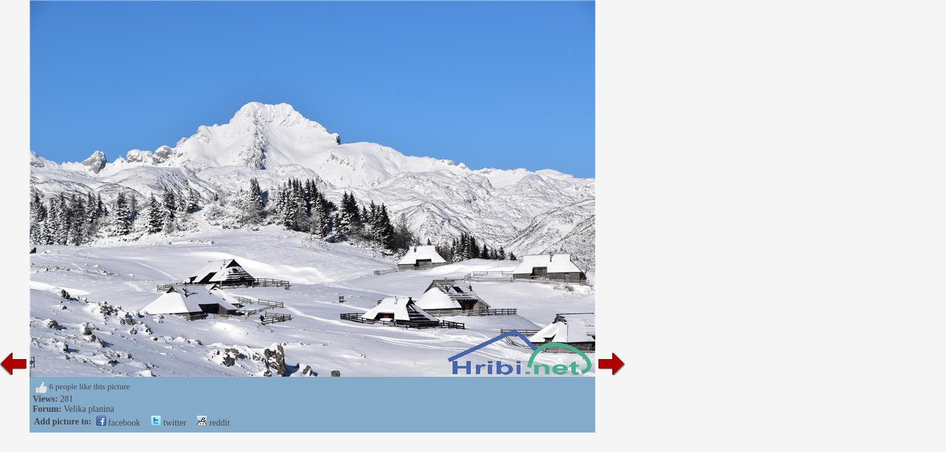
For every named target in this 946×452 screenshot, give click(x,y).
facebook (118, 423)
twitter (168, 423)
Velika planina (88, 409)
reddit (213, 423)
